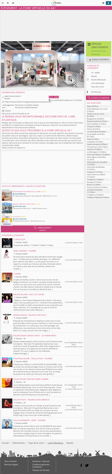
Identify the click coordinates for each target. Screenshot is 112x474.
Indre (89, 139)
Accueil (5, 442)
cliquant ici (20, 147)
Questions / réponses (41, 461)
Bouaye (90, 182)
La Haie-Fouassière (94, 190)
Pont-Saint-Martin (94, 154)
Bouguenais (92, 119)
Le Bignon (91, 195)
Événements (19, 442)
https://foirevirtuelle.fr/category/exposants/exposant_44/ (28, 102)
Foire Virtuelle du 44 (21, 113)
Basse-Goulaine (93, 121)
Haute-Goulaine (93, 144)
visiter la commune (98, 97)
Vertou (89, 129)
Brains (89, 184)
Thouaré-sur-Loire (94, 147)
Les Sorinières (92, 131)
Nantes (94, 76)
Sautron (90, 149)
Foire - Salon (54, 97)
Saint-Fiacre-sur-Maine (96, 174)
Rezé (89, 106)
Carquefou (91, 142)
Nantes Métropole (98, 80)
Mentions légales (11, 464)
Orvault (90, 126)
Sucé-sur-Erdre (93, 187)
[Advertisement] (56, 25)
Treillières (91, 179)
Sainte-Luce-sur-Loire (95, 114)
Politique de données (41, 470)
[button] (98, 49)
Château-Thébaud (94, 197)
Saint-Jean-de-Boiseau (96, 167)
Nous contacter (10, 461)
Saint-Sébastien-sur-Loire (97, 109)
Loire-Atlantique (97, 83)
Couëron (90, 172)
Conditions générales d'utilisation (41, 465)
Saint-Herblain (93, 124)
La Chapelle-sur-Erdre (96, 134)
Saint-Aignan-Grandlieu (96, 157)
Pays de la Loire (97, 86)
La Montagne (92, 152)
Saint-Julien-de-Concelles (97, 162)
